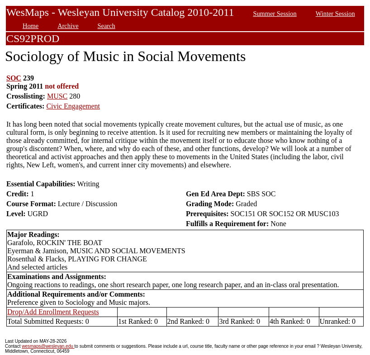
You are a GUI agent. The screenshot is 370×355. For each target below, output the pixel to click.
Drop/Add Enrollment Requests (53, 312)
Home (30, 25)
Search (106, 25)
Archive (67, 25)
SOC (13, 78)
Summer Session (274, 13)
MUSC (57, 96)
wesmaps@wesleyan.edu (48, 346)
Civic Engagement (73, 106)
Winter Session (335, 13)
